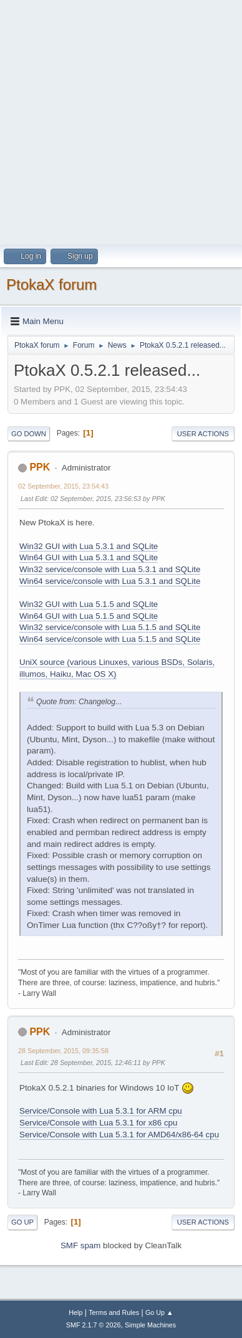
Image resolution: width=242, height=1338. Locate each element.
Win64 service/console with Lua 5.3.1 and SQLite (109, 581)
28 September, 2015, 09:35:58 (63, 1050)
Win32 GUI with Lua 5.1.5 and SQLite (88, 604)
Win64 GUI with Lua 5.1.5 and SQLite (88, 616)
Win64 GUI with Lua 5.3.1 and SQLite (88, 557)
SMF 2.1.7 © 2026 (93, 1325)
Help (75, 1312)
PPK (39, 467)
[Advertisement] (121, 121)
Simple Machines (150, 1325)
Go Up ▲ (159, 1312)
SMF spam (80, 1245)
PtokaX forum (51, 284)
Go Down (28, 433)
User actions (203, 433)
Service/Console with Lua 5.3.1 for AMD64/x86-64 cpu (119, 1134)
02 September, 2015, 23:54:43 (63, 486)
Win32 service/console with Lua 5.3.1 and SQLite (109, 569)
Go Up (22, 1222)
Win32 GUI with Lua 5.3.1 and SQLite (88, 546)
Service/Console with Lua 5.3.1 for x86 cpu (98, 1122)
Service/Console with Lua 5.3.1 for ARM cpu (100, 1111)
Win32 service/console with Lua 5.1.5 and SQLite (109, 627)
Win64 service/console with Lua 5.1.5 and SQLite (109, 639)
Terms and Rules (114, 1312)
